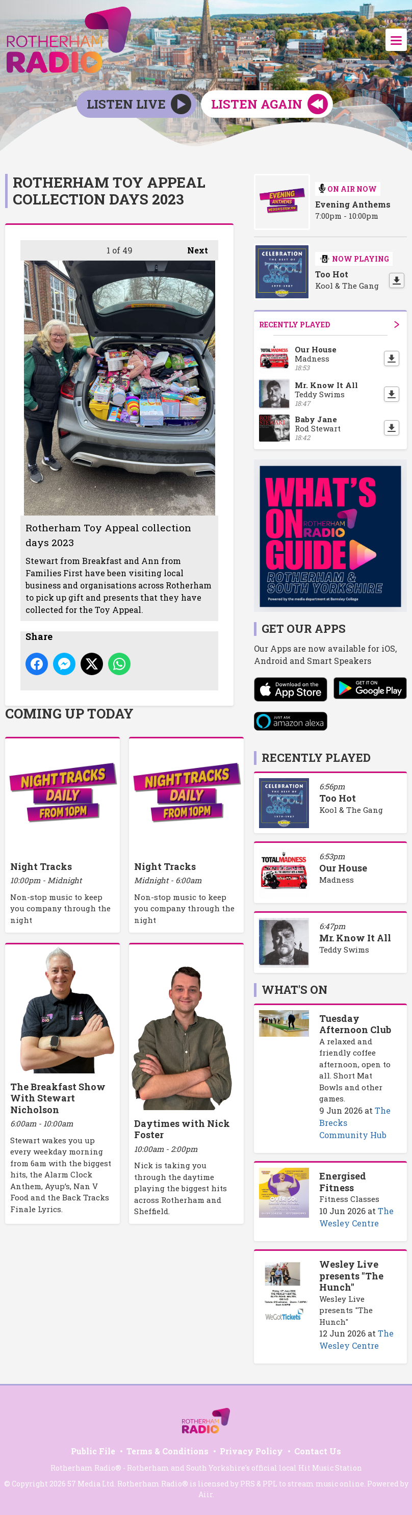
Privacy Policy (251, 1451)
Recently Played (329, 324)
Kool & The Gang (351, 810)
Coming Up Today (69, 713)
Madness (336, 880)
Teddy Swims (344, 949)
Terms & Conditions (167, 1451)
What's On (294, 989)
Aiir (205, 1494)
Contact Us (317, 1451)
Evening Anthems (353, 204)
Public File (93, 1451)
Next (192, 247)
